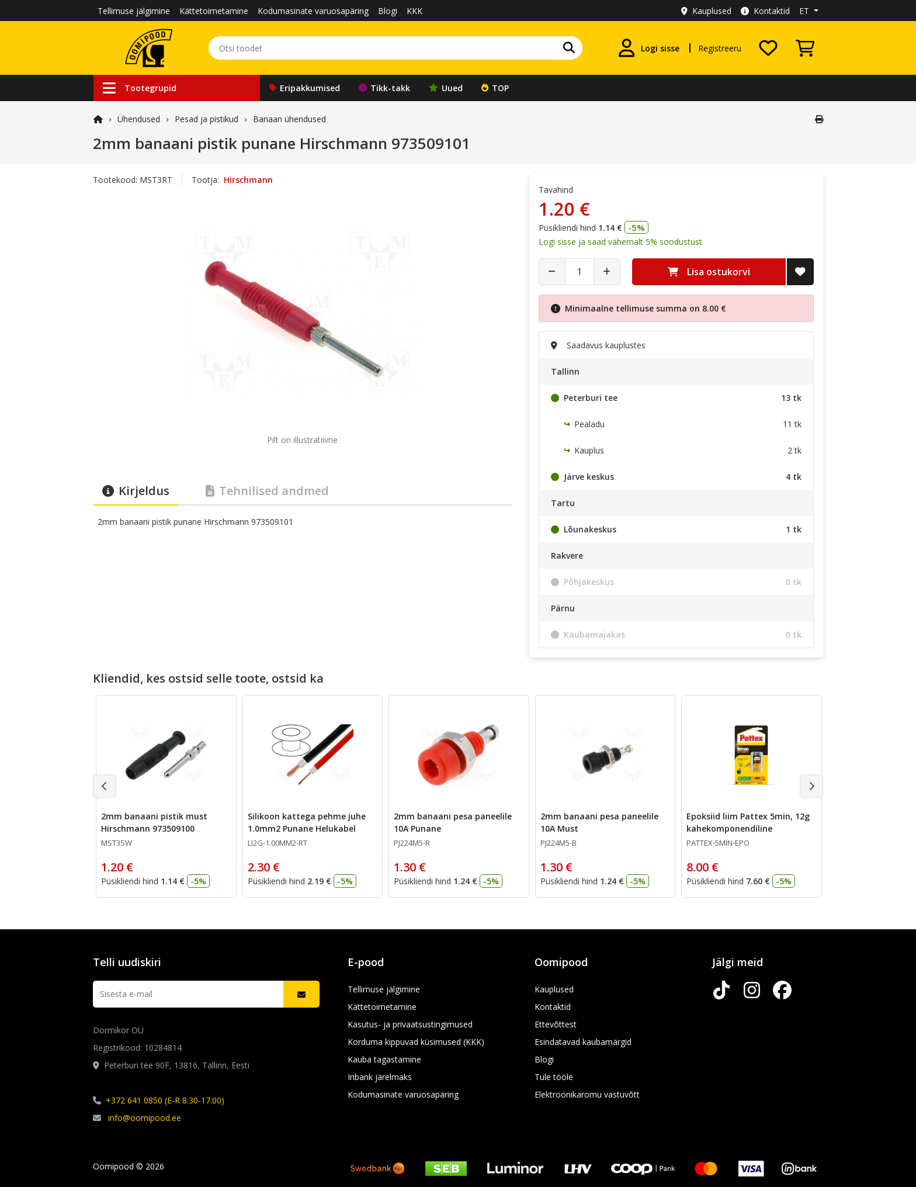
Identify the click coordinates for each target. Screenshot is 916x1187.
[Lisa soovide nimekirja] (800, 271)
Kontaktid (765, 10)
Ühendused (138, 118)
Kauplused (706, 10)
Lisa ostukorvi (709, 271)
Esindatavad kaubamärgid (583, 1041)
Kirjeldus (135, 491)
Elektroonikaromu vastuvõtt (587, 1094)
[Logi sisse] (648, 47)
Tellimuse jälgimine (134, 10)
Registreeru (719, 48)
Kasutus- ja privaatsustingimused (410, 1024)
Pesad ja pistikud (206, 118)
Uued (446, 88)
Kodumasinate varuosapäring (313, 10)
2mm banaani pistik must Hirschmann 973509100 (154, 822)
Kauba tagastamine (384, 1059)
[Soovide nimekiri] (768, 47)
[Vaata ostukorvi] (805, 47)
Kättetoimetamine (213, 10)
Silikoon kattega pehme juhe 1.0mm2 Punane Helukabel (307, 822)
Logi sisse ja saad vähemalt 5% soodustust (620, 241)
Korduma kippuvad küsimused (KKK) (416, 1041)
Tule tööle (554, 1076)
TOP (495, 88)
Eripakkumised (304, 88)
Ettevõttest (556, 1024)
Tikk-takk (384, 88)
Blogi (387, 10)
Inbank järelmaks (380, 1076)
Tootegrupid (139, 88)
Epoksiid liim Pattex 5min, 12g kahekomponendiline (748, 822)
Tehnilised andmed (267, 491)
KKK (414, 10)
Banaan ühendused (289, 118)
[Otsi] (569, 48)
